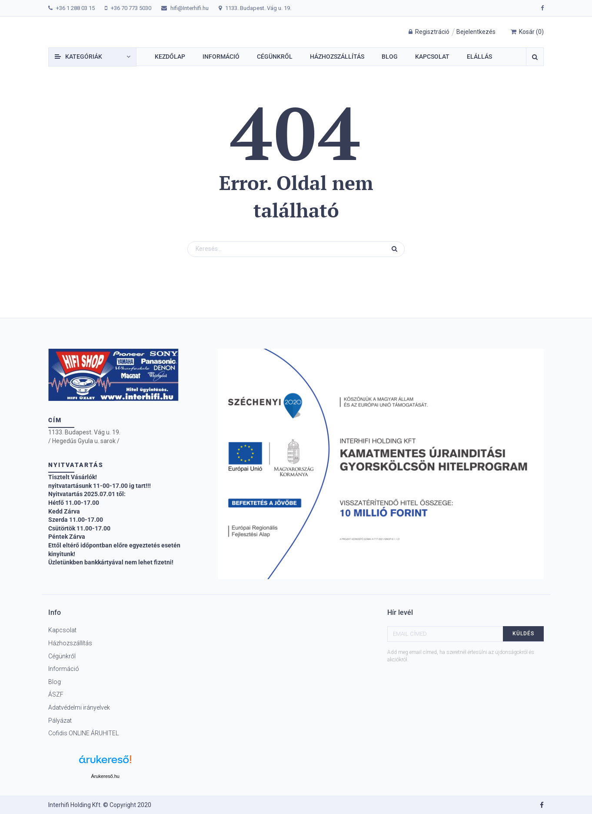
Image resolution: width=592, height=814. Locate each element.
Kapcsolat (62, 630)
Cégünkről (62, 656)
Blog (54, 681)
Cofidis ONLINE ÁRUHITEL (83, 733)
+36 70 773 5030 (131, 8)
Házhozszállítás (70, 643)
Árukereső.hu (105, 776)
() (527, 31)
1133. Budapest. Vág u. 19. (258, 8)
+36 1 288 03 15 (75, 8)
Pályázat (60, 720)
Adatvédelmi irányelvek (79, 707)
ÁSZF (55, 694)
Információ (63, 668)
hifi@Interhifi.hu (189, 8)
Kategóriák (83, 56)
